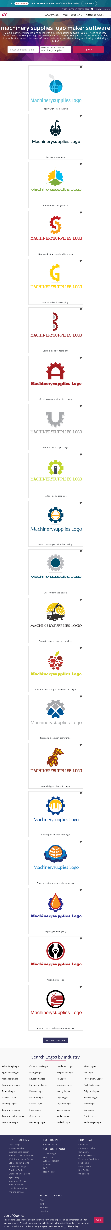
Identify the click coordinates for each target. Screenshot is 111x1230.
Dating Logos (35, 1072)
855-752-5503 (83, 9)
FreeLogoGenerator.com (43, 3)
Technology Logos (92, 1122)
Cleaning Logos (9, 1103)
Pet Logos (88, 1072)
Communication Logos (13, 1116)
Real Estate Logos (92, 1085)
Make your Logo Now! (55, 1040)
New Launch (21, 3)
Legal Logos (62, 1097)
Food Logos (35, 1109)
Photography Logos (93, 1078)
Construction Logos (38, 1066)
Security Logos (91, 1097)
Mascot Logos (63, 1109)
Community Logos (11, 1109)
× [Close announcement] (107, 3)
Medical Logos (63, 1122)
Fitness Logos (35, 1103)
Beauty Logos (8, 1091)
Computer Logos (10, 1122)
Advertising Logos (10, 1066)
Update (88, 49)
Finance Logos (36, 1097)
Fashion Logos (36, 1091)
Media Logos (63, 1116)
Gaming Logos (36, 1116)
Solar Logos (89, 1103)
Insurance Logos (64, 1085)
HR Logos (61, 1078)
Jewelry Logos (63, 1091)
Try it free (89, 3)
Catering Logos (9, 1097)
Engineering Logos (38, 1085)
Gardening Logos (37, 1122)
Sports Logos (90, 1116)
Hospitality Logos (65, 1072)
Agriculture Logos (10, 1072)
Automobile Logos (10, 1085)
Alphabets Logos (10, 1078)
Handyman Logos (65, 1066)
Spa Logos (89, 1109)
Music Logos (90, 1066)
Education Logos (37, 1078)
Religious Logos (91, 1091)
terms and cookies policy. (66, 1226)
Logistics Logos (64, 1103)
